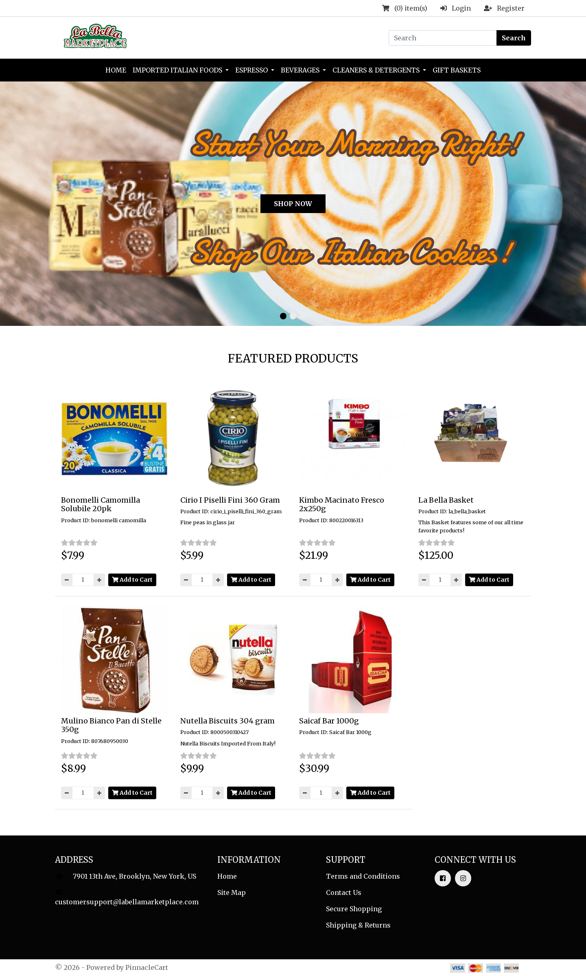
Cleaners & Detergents (376, 70)
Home (115, 70)
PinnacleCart (146, 967)
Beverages (301, 70)
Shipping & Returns (358, 925)
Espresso (252, 70)
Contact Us (343, 892)
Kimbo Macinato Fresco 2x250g (341, 504)
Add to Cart (132, 579)
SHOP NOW (293, 204)
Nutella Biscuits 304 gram (227, 720)
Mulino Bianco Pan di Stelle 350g (111, 725)
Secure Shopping (354, 909)
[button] (7, 198)
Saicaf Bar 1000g (329, 720)
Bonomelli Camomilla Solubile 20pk (100, 504)
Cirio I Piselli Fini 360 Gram (230, 500)
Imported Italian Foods (178, 70)
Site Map (231, 892)
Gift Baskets (457, 70)
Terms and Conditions (363, 876)
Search (514, 38)
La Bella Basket (446, 500)
